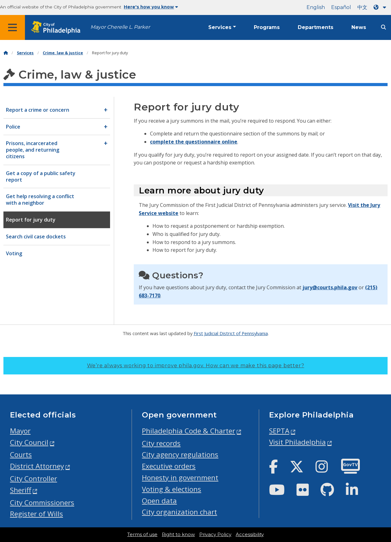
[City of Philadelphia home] (57, 27)
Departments (315, 27)
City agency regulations (180, 454)
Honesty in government (180, 477)
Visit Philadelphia (297, 442)
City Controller (33, 478)
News (358, 27)
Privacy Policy (215, 534)
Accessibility (250, 534)
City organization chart (179, 512)
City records (161, 443)
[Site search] (383, 27)
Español (341, 7)
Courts (21, 454)
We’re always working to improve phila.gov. (195, 366)
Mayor (20, 431)
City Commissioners (42, 502)
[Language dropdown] (381, 7)
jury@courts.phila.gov (329, 287)
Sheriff (20, 490)
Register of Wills (36, 514)
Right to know (178, 534)
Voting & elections (171, 489)
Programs (267, 27)
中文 (362, 7)
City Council (29, 442)
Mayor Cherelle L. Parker (120, 27)
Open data (159, 500)
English (316, 7)
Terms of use (142, 534)
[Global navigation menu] (12, 27)
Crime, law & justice (63, 53)
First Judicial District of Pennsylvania (231, 333)
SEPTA (279, 431)
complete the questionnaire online (193, 141)
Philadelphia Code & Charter (188, 431)
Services (219, 27)
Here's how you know (151, 6)
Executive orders (169, 466)
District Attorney (37, 466)
